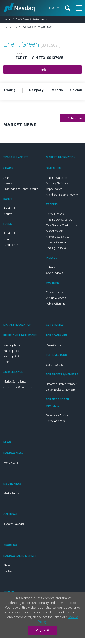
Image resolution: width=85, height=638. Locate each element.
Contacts (8, 571)
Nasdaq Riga (11, 351)
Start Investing (54, 364)
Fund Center (10, 244)
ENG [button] (52, 8)
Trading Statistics (57, 177)
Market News (11, 493)
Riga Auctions (54, 292)
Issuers (7, 183)
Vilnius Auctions (56, 298)
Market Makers (55, 231)
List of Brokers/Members (61, 389)
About (7, 565)
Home (6, 19)
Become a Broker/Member (61, 384)
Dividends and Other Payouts (20, 189)
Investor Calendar (56, 242)
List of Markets (55, 214)
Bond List (9, 208)
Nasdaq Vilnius (12, 356)
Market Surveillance (14, 381)
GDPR (7, 362)
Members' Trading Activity (62, 194)
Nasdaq (19, 7)
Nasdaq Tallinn (12, 345)
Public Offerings (56, 303)
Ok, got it (42, 630)
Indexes (50, 267)
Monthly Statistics (57, 183)
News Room (10, 462)
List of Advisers (55, 421)
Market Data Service (57, 236)
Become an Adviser (57, 415)
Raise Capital (54, 345)
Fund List (9, 233)
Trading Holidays (56, 248)
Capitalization (54, 189)
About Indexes (54, 273)
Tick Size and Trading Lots (62, 225)
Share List (9, 177)
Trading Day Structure (59, 219)
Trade (42, 69)
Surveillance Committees (18, 387)
